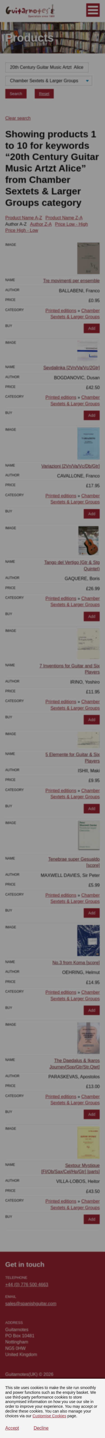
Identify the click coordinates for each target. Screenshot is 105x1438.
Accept (12, 1428)
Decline (41, 1428)
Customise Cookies (49, 1416)
